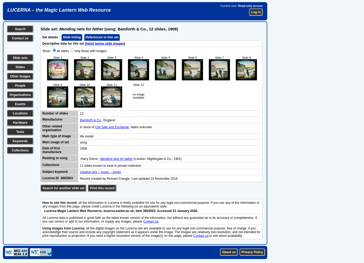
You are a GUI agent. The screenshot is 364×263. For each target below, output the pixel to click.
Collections (20, 150)
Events (20, 104)
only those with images (91, 51)
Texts (20, 132)
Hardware (20, 122)
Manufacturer (52, 119)
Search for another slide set (63, 188)
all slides (63, 51)
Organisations (20, 95)
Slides (20, 67)
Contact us (20, 38)
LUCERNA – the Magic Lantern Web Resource (59, 10)
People (20, 85)
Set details (50, 37)
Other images (20, 76)
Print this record (102, 188)
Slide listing (72, 37)
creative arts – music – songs (100, 172)
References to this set (102, 37)
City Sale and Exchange (112, 127)
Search (20, 29)
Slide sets (20, 58)
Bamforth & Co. (91, 120)
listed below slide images (105, 43)
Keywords (20, 141)
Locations (20, 113)
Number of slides (55, 113)
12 (81, 114)
